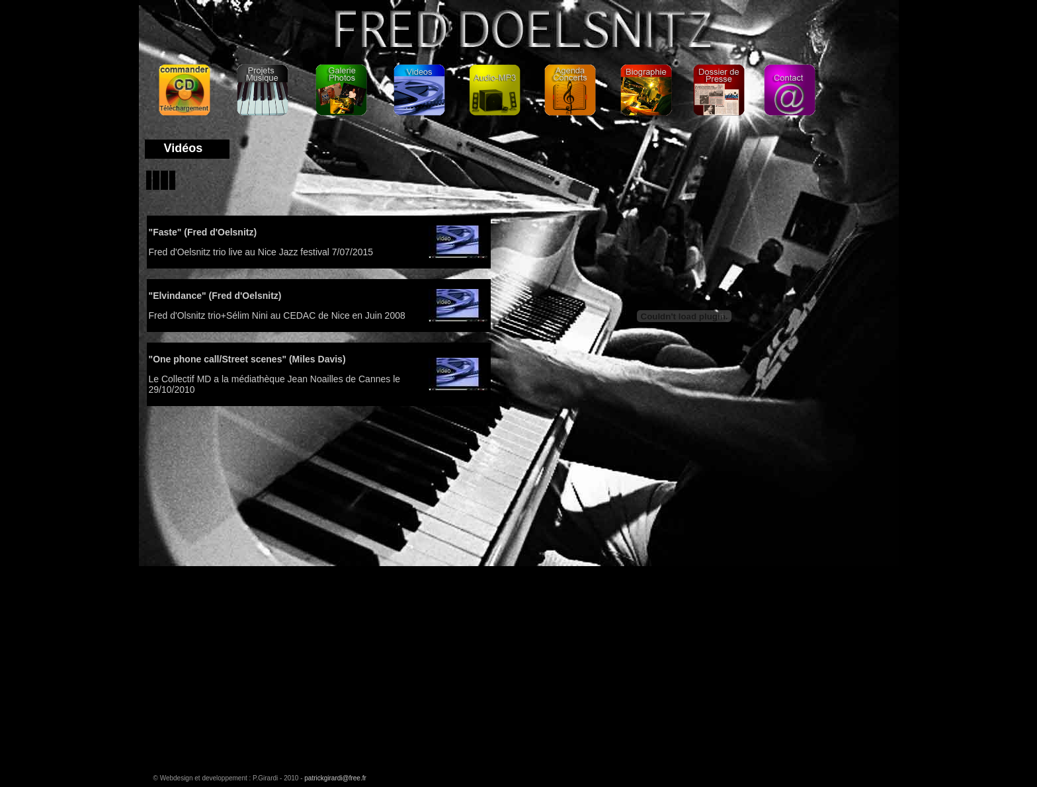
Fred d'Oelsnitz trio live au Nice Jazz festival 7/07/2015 (261, 252)
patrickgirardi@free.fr (335, 778)
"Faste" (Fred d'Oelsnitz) (203, 232)
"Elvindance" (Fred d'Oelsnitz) (215, 295)
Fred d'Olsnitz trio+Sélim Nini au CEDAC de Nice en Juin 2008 (277, 315)
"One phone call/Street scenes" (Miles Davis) (247, 359)
